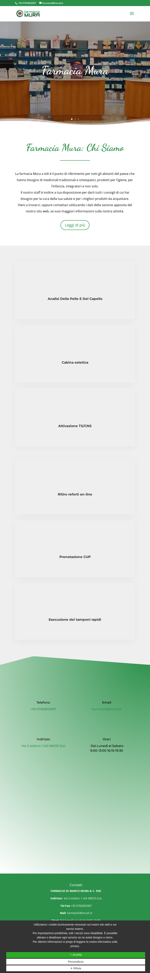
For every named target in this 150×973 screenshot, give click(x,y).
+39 (43, 709)
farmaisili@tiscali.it (79, 913)
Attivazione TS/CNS (75, 426)
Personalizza (75, 961)
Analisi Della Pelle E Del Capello (75, 299)
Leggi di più (75, 225)
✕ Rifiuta (75, 968)
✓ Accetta (76, 954)
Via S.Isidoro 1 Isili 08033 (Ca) (43, 746)
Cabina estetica (75, 362)
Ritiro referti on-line (75, 494)
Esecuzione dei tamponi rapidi (75, 620)
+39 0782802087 (27, 3)
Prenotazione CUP (75, 557)
